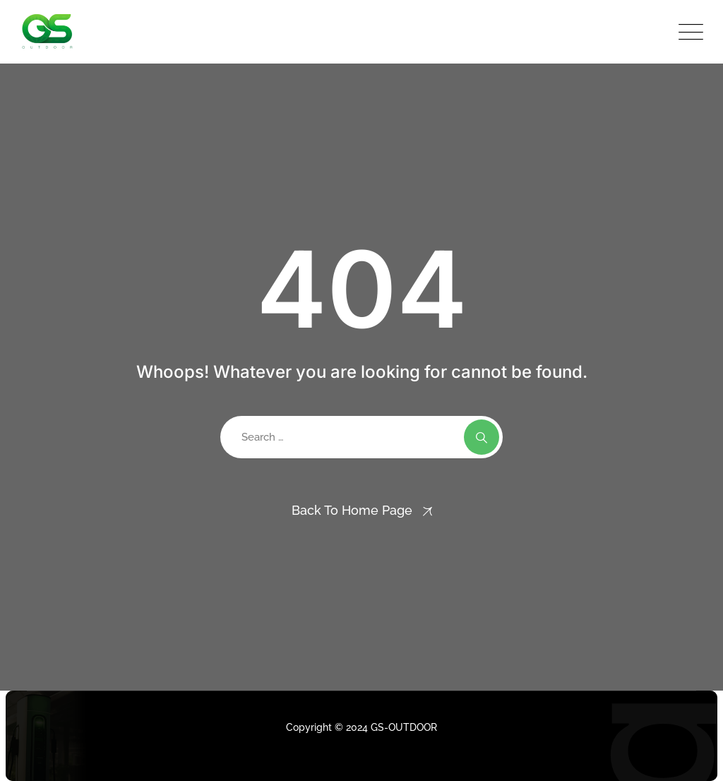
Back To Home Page (352, 510)
